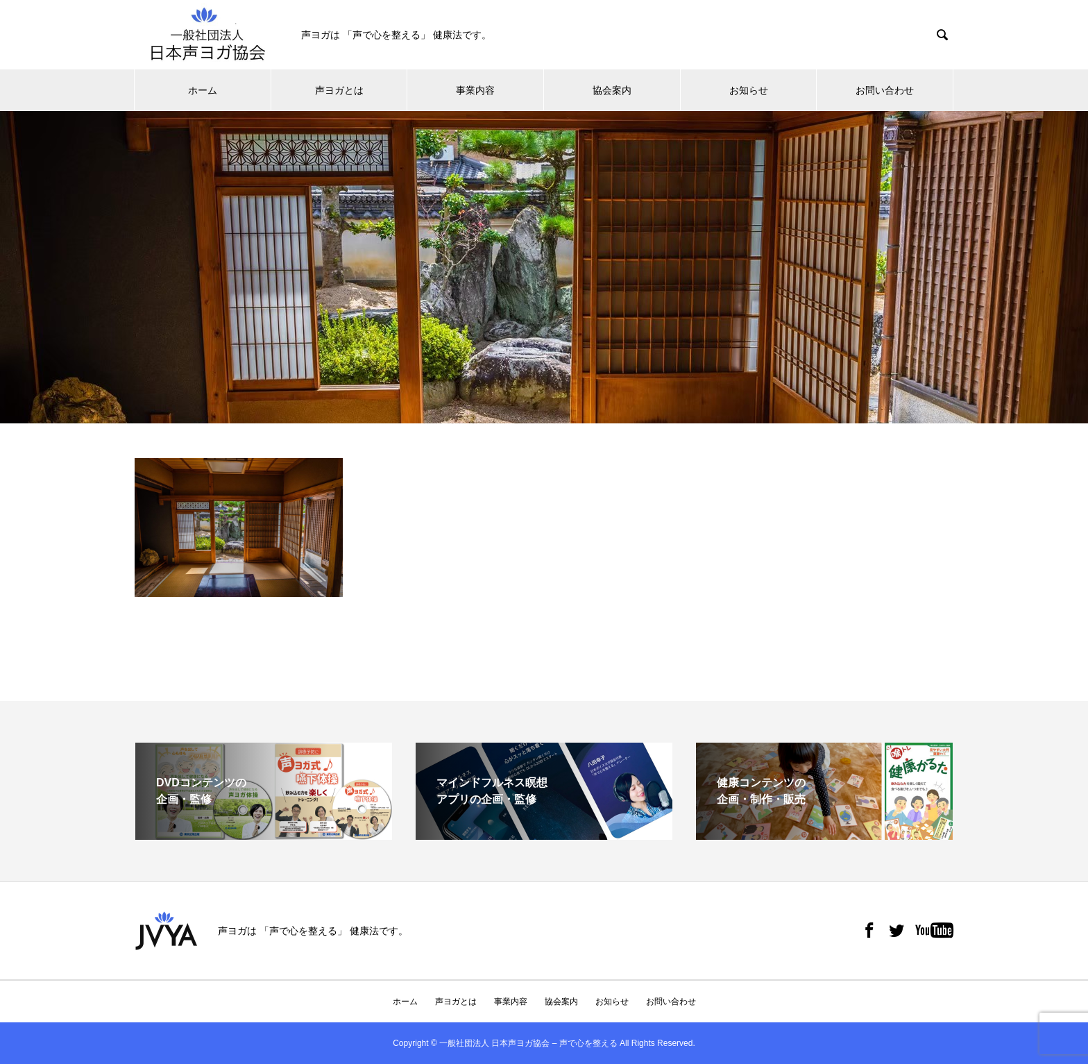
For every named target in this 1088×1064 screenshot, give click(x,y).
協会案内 (612, 90)
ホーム (202, 90)
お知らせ (748, 90)
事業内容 (475, 90)
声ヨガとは (339, 90)
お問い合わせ (885, 90)
